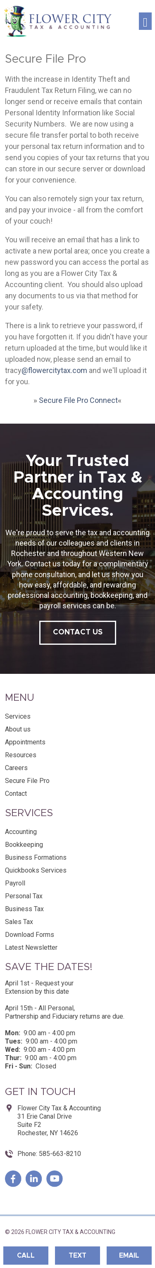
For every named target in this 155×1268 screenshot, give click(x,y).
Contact (16, 793)
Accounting (21, 832)
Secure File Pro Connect (78, 400)
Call (26, 1255)
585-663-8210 (59, 1154)
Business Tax (24, 909)
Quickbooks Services (36, 870)
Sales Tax (19, 922)
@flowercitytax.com (54, 370)
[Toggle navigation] (145, 21)
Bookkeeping (24, 845)
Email (129, 1255)
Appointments (25, 742)
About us (18, 729)
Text (77, 1255)
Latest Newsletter (31, 947)
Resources (20, 755)
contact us (78, 632)
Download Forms (29, 935)
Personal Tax (24, 896)
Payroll (15, 883)
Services (18, 716)
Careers (16, 768)
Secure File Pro (27, 781)
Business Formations (36, 857)
